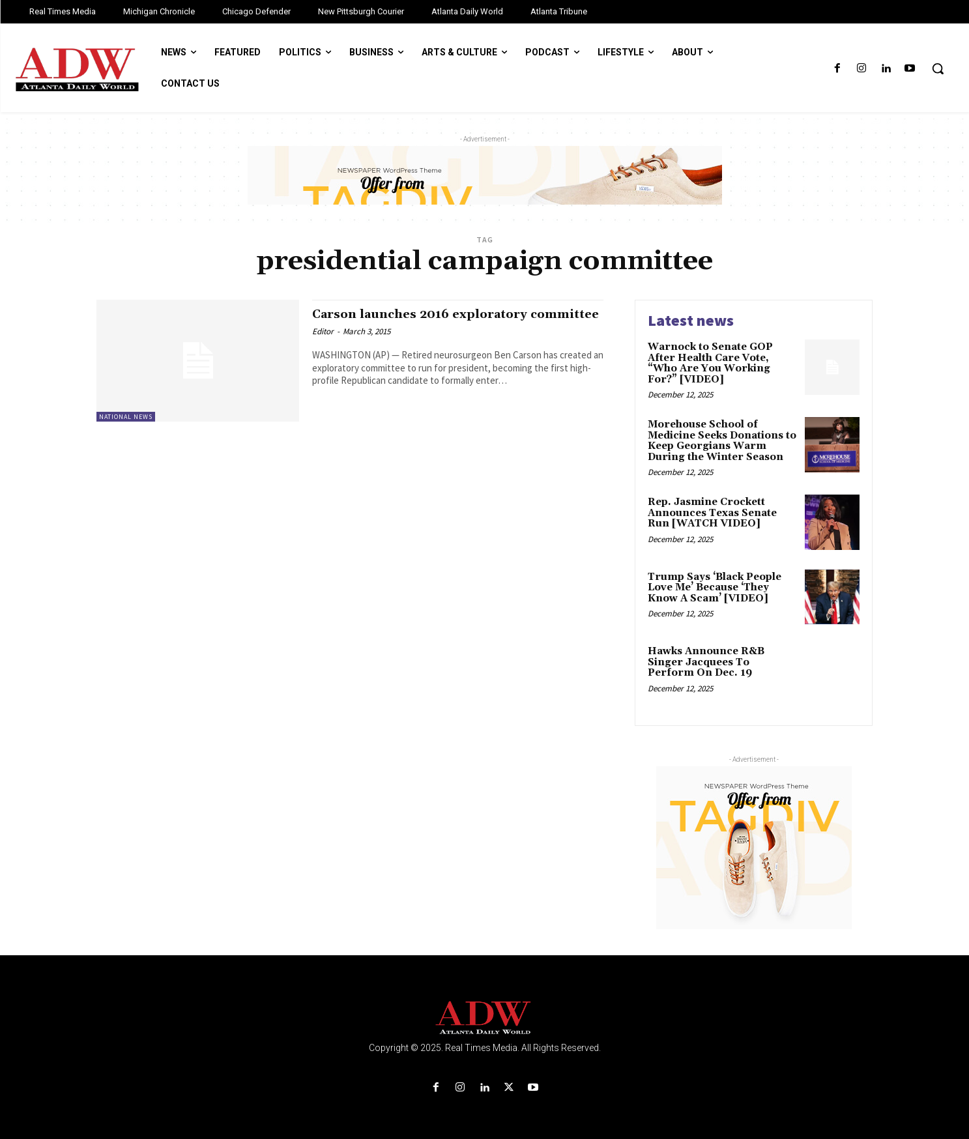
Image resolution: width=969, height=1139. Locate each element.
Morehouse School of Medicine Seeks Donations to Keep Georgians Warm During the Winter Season (722, 440)
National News (125, 416)
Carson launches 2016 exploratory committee (433, 322)
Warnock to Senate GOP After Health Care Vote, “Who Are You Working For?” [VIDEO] (710, 363)
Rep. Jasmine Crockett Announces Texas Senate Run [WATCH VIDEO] (712, 513)
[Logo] (484, 1018)
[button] (937, 68)
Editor (323, 346)
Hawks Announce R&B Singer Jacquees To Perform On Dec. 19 (706, 662)
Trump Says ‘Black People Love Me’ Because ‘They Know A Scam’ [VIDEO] (714, 588)
